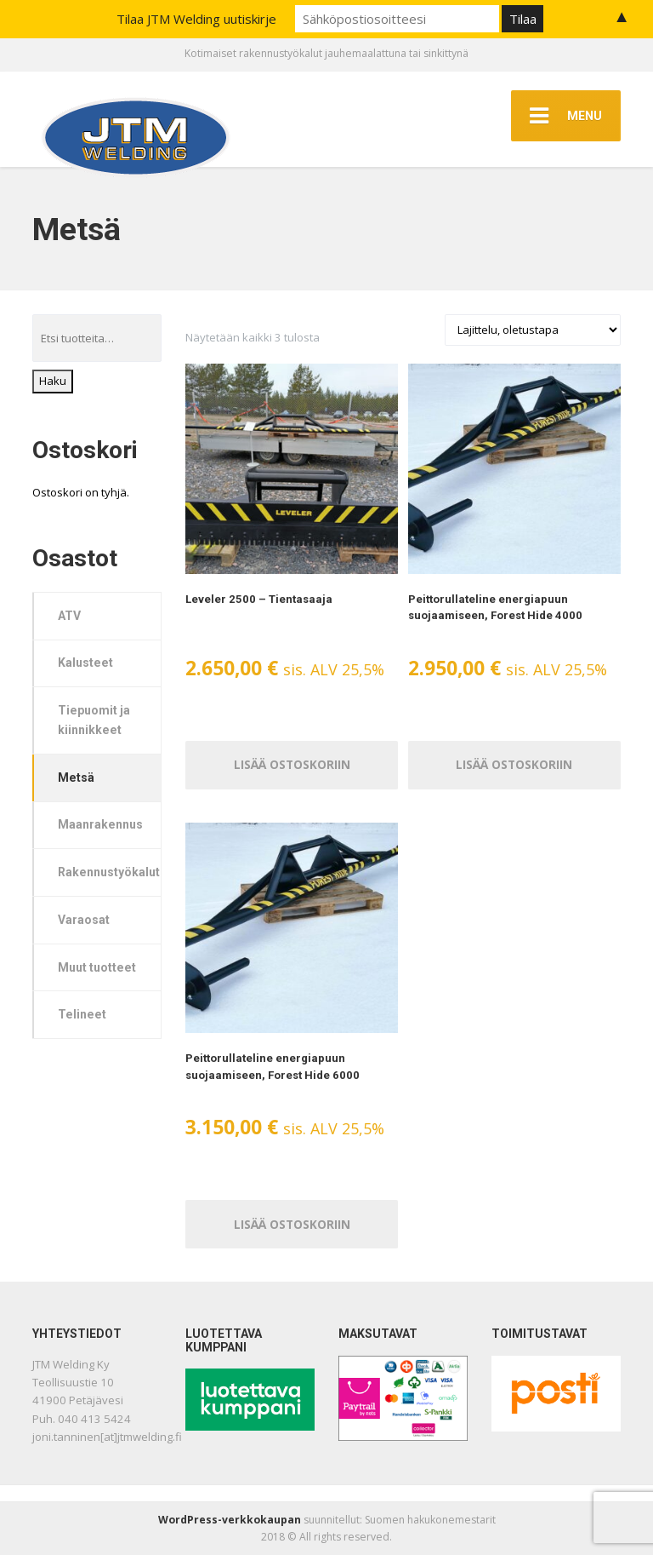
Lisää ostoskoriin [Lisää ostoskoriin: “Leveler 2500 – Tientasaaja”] (291, 764)
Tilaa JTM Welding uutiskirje (196, 18)
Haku (52, 380)
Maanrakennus (100, 824)
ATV (69, 616)
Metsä (76, 777)
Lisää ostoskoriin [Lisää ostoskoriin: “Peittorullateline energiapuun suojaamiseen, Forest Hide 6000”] (291, 1223)
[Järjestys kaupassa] (533, 330)
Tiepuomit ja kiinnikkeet (94, 720)
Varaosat (84, 920)
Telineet (82, 1014)
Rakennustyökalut (109, 872)
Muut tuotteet (97, 967)
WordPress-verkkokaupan (229, 1519)
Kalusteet (85, 662)
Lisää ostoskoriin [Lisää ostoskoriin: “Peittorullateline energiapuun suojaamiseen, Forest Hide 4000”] (514, 764)
